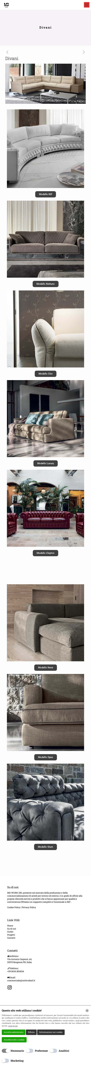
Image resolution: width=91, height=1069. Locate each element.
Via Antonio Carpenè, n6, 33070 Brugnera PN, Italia (19, 961)
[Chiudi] (87, 1011)
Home (10, 925)
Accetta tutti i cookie (14, 1039)
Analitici (64, 1050)
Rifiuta (31, 1032)
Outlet (10, 931)
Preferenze (41, 1050)
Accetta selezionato (13, 1032)
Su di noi (11, 928)
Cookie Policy (14, 907)
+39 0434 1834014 (15, 971)
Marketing (17, 1060)
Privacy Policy (29, 907)
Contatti (11, 937)
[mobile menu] (86, 5)
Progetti (11, 934)
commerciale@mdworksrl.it (21, 980)
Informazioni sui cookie (51, 1032)
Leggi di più (13, 1026)
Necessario (17, 1050)
